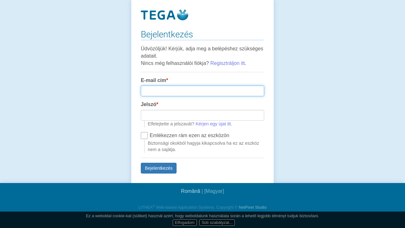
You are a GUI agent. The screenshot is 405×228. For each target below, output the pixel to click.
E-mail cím (153, 80)
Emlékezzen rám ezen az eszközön (189, 135)
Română (190, 191)
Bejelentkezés (158, 168)
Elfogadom (185, 222)
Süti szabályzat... (217, 222)
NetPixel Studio (253, 207)
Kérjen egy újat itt (213, 123)
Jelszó (148, 104)
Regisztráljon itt (227, 63)
